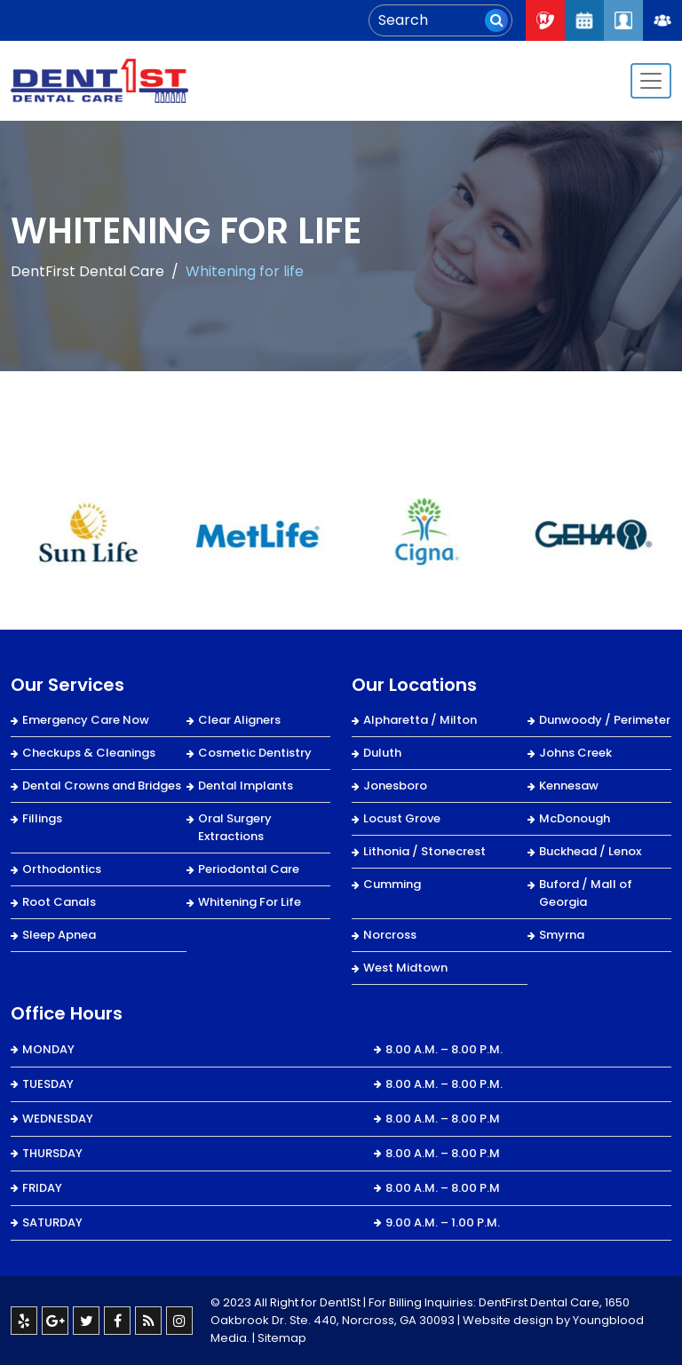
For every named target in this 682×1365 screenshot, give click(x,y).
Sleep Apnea (59, 934)
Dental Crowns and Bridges (101, 785)
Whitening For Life (249, 901)
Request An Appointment (584, 20)
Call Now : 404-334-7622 (545, 20)
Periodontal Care (248, 869)
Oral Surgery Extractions (235, 827)
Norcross (389, 934)
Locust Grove (401, 818)
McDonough (574, 818)
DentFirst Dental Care (87, 271)
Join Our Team (662, 20)
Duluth (382, 752)
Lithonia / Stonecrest (424, 851)
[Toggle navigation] (650, 81)
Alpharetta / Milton (420, 719)
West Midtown (405, 967)
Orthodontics (61, 869)
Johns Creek (575, 752)
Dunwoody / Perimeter (604, 719)
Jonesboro (395, 785)
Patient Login (623, 20)
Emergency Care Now (85, 719)
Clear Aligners (239, 719)
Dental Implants (245, 785)
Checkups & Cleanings (88, 752)
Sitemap (282, 1337)
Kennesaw (569, 785)
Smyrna (561, 934)
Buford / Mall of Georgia (585, 893)
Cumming (392, 884)
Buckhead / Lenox (590, 851)
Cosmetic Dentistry (255, 752)
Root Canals (59, 901)
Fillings (42, 818)
